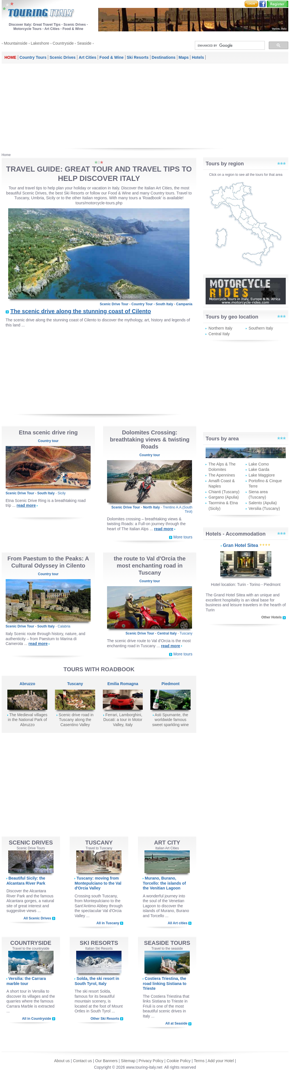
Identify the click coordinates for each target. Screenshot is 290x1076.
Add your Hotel (221, 1060)
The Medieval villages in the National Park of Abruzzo (28, 720)
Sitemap (128, 1060)
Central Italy (167, 633)
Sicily (62, 493)
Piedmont (170, 683)
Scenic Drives (63, 57)
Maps (184, 57)
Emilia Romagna (122, 683)
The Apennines (221, 475)
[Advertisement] (145, 105)
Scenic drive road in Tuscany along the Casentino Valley (76, 720)
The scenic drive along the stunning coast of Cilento (80, 311)
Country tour (48, 441)
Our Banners (106, 1060)
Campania (184, 304)
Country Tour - (143, 304)
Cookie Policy (179, 1060)
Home (10, 57)
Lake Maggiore (262, 475)
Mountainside (15, 43)
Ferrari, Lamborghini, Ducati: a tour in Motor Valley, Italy (122, 720)
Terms (199, 1060)
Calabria (64, 626)
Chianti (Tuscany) (223, 492)
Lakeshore (40, 43)
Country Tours (33, 57)
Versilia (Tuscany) (264, 508)
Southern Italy (261, 328)
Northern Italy (220, 328)
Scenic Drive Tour (114, 304)
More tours (182, 537)
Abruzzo (27, 683)
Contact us (82, 1060)
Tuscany (186, 633)
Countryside (63, 43)
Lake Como (259, 464)
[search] (229, 45)
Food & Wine (111, 57)
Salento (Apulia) (263, 503)
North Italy (151, 507)
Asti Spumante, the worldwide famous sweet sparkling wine (170, 720)
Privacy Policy (151, 1060)
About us (62, 1060)
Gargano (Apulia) (223, 497)
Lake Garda (259, 469)
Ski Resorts (138, 57)
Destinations (164, 57)
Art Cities (87, 57)
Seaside (84, 43)
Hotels (198, 57)
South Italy (164, 304)
